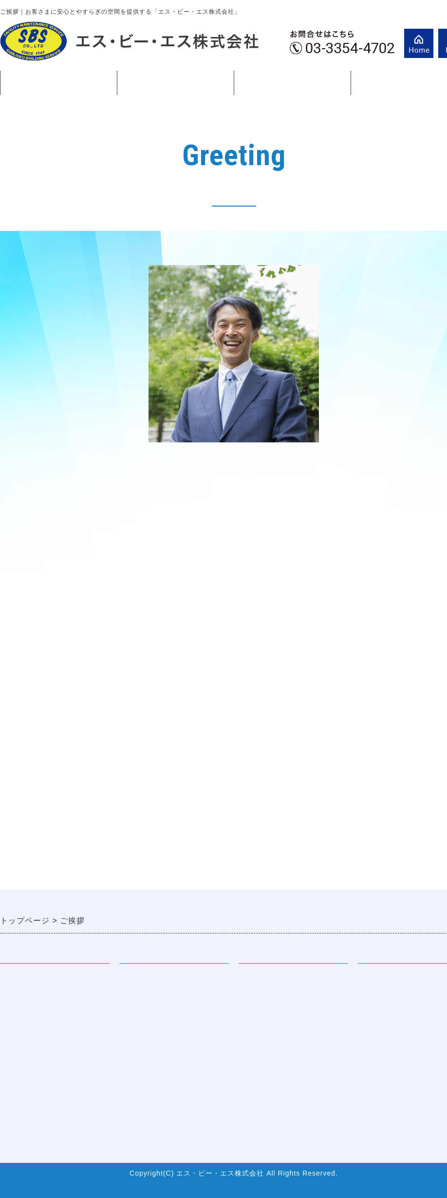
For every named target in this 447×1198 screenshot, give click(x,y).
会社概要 (16, 1016)
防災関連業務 (144, 1036)
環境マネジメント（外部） (169, 1076)
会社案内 (58, 86)
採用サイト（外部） (276, 1036)
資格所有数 (20, 1056)
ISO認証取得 (23, 1036)
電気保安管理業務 (152, 1016)
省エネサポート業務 (156, 1056)
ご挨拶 (292, 83)
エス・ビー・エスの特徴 (45, 996)
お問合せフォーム (33, 1076)
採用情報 (255, 976)
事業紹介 (175, 86)
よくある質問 (263, 1016)
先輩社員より (263, 996)
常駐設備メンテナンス (160, 976)
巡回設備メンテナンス (160, 996)
